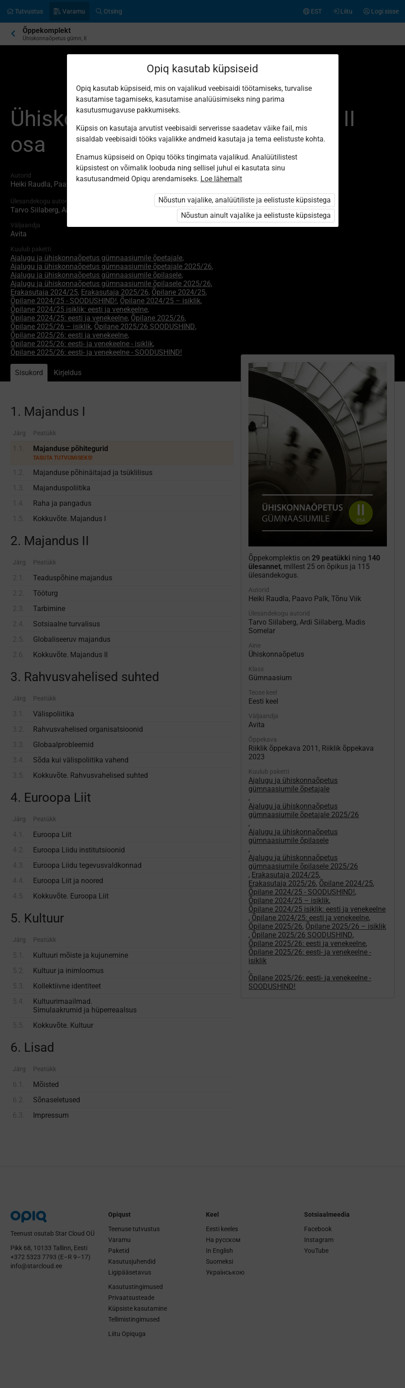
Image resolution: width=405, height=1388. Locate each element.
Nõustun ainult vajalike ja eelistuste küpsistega (256, 215)
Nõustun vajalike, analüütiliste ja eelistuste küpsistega (244, 200)
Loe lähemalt (221, 178)
